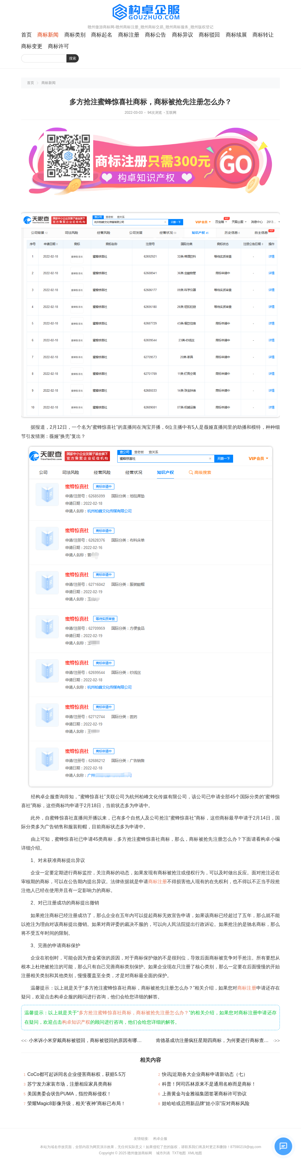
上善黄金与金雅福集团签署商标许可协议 (204, 1093)
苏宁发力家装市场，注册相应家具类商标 (69, 1083)
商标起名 (101, 35)
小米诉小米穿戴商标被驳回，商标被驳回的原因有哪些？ (87, 1040)
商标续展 (236, 35)
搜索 (72, 58)
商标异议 (182, 35)
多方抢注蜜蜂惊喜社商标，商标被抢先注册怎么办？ (134, 1012)
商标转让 (263, 35)
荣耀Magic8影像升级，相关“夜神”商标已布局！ (76, 1103)
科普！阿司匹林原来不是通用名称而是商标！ (209, 1083)
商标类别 (75, 35)
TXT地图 (179, 1153)
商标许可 (58, 46)
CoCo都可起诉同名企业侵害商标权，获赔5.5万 (76, 1074)
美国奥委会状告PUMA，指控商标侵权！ (69, 1093)
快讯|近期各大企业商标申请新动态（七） (205, 1074)
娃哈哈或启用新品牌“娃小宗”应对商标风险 (206, 1103)
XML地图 (195, 1153)
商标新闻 (47, 35)
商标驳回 (209, 35)
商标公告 (155, 35)
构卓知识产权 (76, 1022)
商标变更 (31, 46)
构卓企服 (160, 1139)
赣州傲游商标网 (139, 1153)
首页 (26, 35)
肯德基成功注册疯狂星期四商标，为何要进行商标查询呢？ (214, 1040)
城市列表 (163, 1153)
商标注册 (128, 35)
